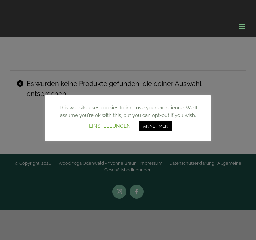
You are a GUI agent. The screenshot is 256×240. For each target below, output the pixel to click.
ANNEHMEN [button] (155, 126)
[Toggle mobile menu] (242, 26)
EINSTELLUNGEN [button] (110, 126)
